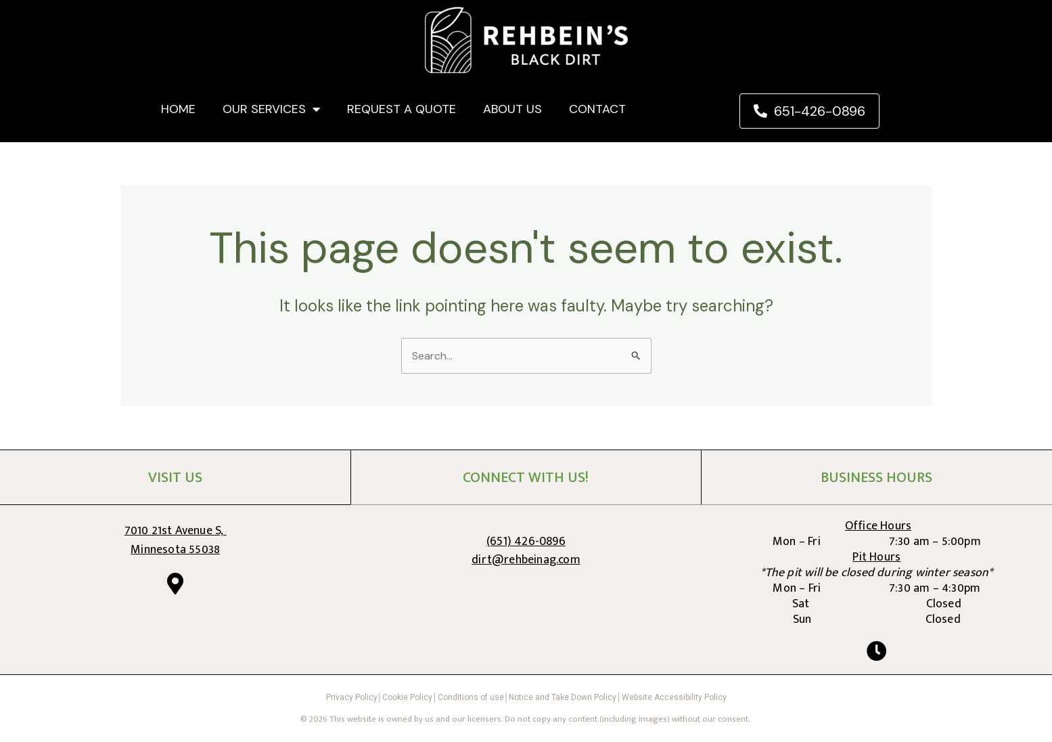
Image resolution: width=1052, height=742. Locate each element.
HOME (178, 109)
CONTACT (597, 109)
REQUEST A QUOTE (401, 109)
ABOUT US (512, 109)
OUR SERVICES (271, 109)
